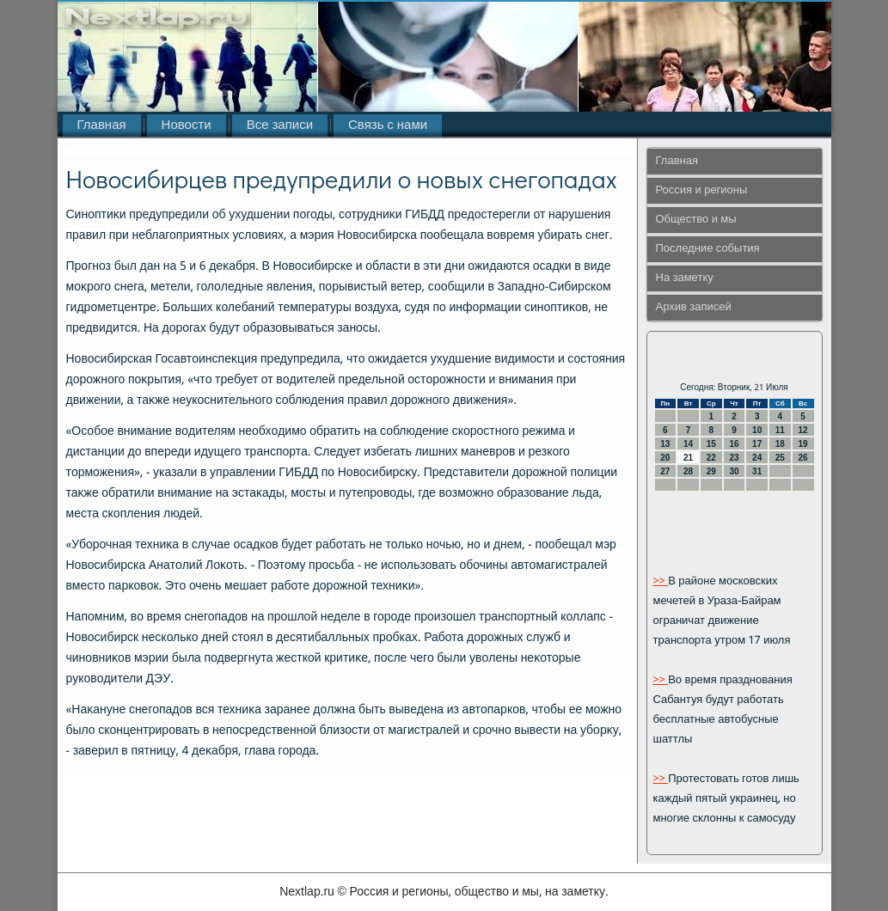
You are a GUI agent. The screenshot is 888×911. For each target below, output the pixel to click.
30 (733, 471)
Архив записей (694, 307)
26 (803, 457)
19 (803, 444)
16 (733, 444)
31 (757, 471)
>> (661, 581)
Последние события (708, 249)
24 (757, 457)
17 (757, 444)
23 (733, 457)
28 (688, 471)
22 (711, 457)
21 (688, 457)
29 (711, 471)
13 (665, 444)
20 (665, 457)
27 (665, 471)
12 (803, 430)
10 (757, 430)
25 (780, 457)
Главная (101, 125)
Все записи (280, 125)
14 (688, 444)
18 (780, 444)
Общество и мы (696, 219)
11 (780, 430)
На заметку (684, 278)
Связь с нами (387, 125)
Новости (186, 125)
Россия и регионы (702, 190)
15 (711, 444)
